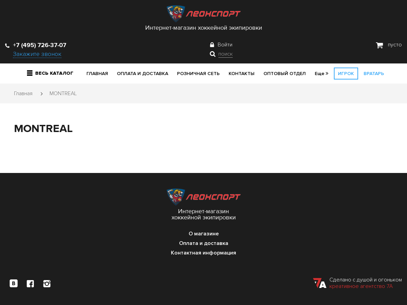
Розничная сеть (198, 73)
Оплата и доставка (142, 73)
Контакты (242, 73)
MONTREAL (63, 93)
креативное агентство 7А (361, 286)
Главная (97, 73)
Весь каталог (50, 73)
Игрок (346, 73)
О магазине (204, 233)
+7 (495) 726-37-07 (35, 45)
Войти (225, 44)
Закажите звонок (37, 54)
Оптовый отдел (284, 73)
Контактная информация (203, 252)
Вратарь (374, 73)
